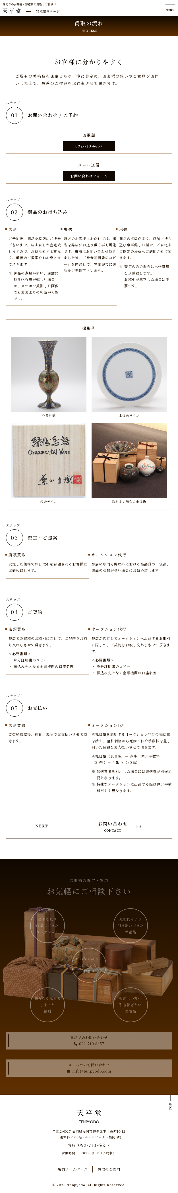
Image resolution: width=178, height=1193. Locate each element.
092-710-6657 (89, 146)
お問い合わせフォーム (88, 175)
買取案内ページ (48, 11)
